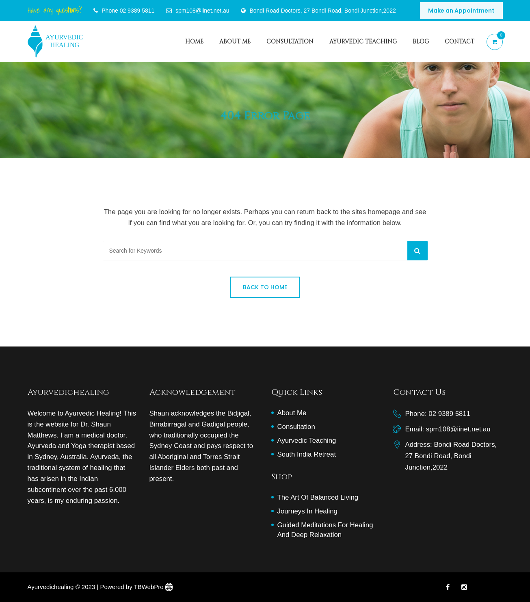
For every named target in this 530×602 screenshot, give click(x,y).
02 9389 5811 (137, 10)
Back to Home (265, 287)
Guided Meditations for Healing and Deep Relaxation (325, 530)
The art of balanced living (318, 497)
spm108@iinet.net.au (458, 429)
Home (194, 41)
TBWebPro (149, 586)
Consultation (296, 427)
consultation (290, 41)
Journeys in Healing (307, 511)
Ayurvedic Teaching (363, 41)
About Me (235, 41)
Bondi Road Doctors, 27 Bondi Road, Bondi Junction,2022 (322, 10)
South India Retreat (306, 454)
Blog (421, 41)
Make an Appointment (461, 10)
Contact (459, 41)
